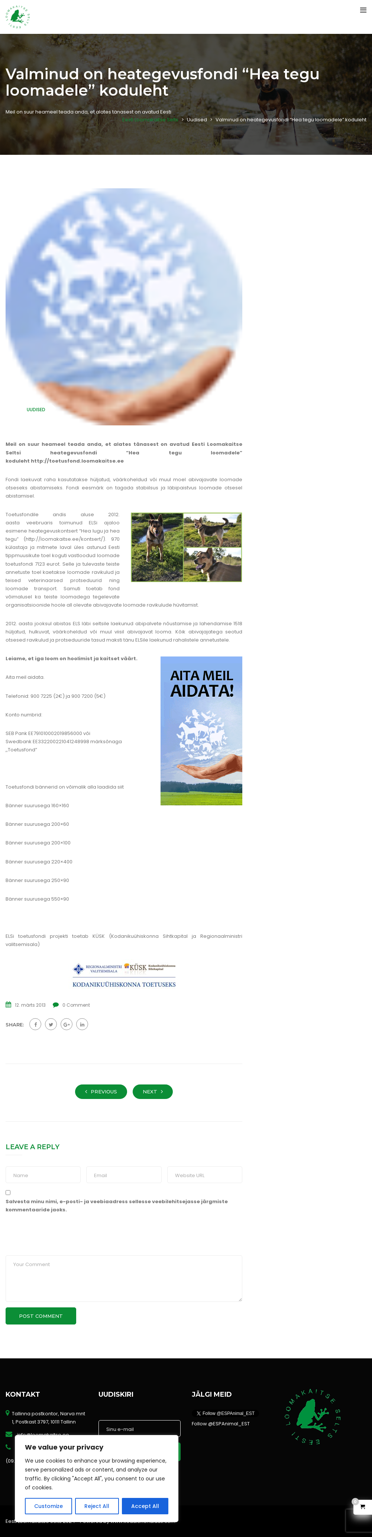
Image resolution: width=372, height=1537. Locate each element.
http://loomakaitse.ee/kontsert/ (64, 539)
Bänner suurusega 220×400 (39, 861)
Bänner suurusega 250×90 (37, 880)
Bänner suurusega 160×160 (37, 805)
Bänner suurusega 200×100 (38, 842)
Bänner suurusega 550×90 (37, 898)
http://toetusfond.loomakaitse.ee (77, 460)
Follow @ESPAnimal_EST (221, 1423)
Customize (48, 1506)
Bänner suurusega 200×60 (37, 824)
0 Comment (76, 1005)
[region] (96, 1478)
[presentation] (56, 1239)
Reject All (96, 1506)
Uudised (36, 409)
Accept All (145, 1506)
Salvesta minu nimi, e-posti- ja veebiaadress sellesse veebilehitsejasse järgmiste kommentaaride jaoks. (117, 1205)
